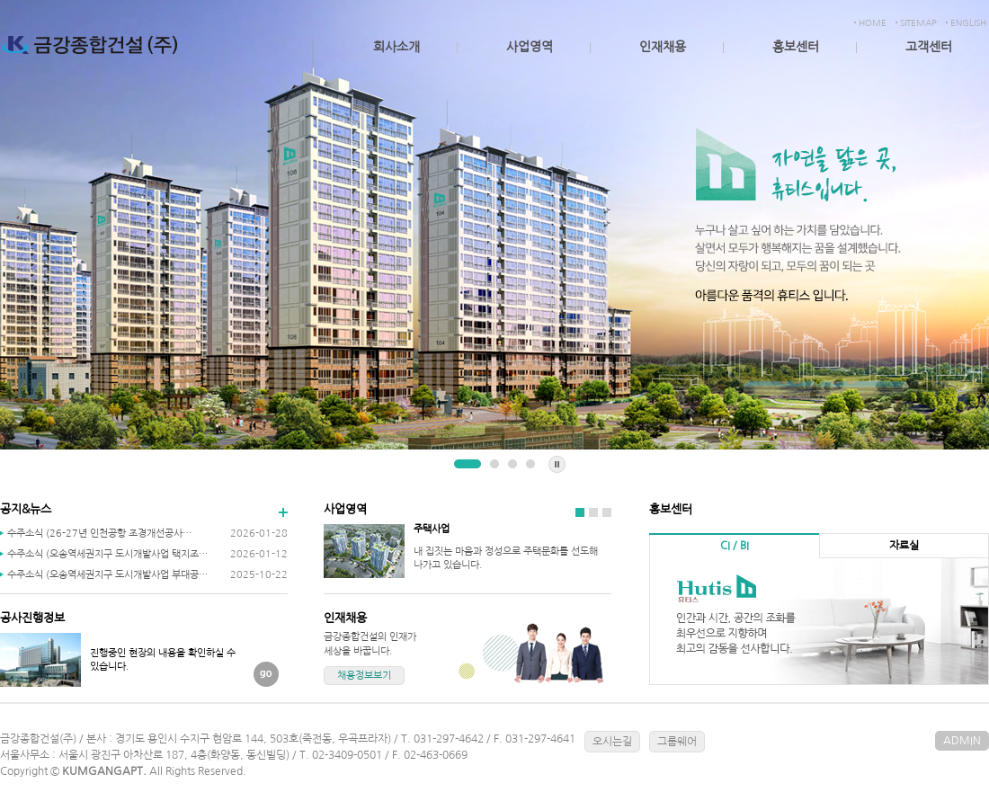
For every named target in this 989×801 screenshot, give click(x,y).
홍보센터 (795, 46)
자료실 (904, 545)
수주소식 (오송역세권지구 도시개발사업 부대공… (107, 575)
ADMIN (962, 740)
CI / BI (734, 545)
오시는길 (612, 741)
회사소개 (396, 46)
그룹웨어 (677, 741)
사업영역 (529, 46)
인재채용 (662, 46)
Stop (557, 464)
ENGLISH (968, 22)
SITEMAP (918, 22)
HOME (873, 22)
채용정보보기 (364, 676)
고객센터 (928, 46)
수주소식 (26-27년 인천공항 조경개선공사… (99, 533)
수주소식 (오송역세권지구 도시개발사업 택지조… (107, 554)
